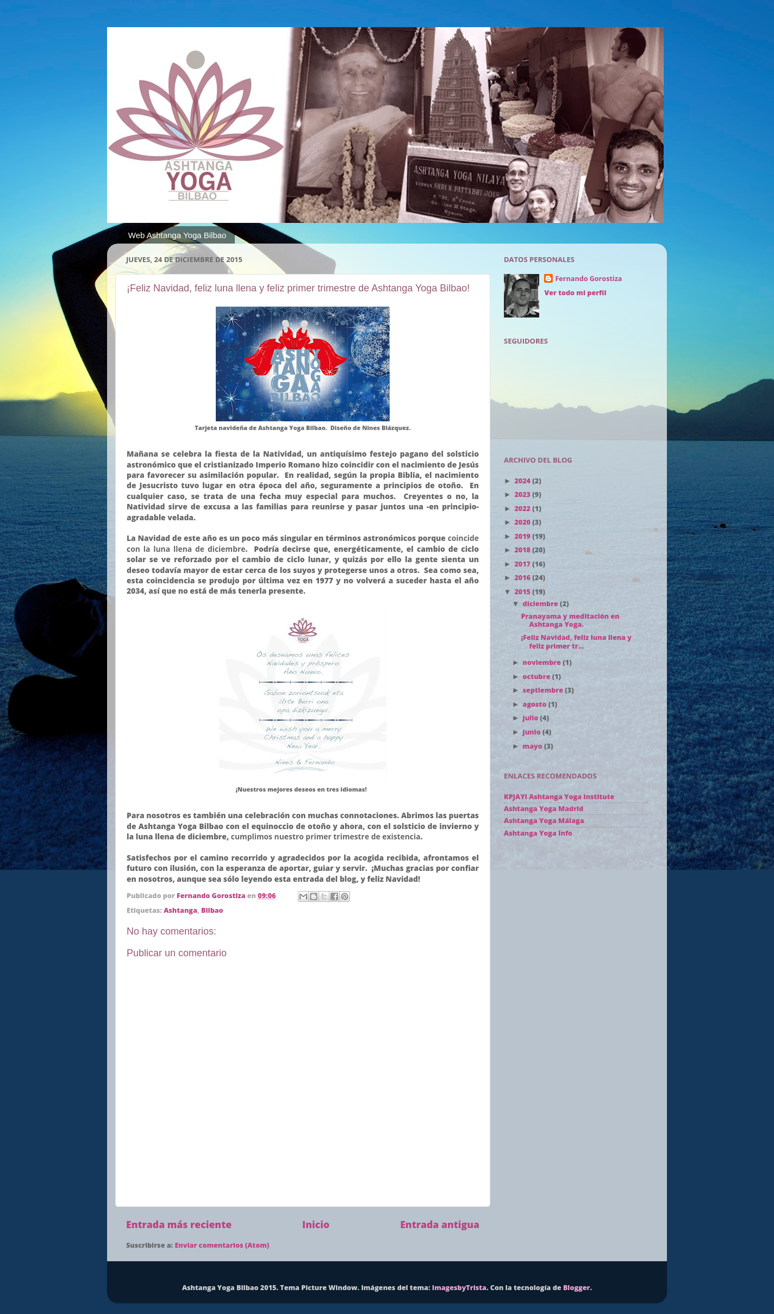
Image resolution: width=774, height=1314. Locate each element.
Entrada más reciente (179, 1224)
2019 (523, 536)
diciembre (541, 603)
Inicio (315, 1224)
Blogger (576, 1287)
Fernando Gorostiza (588, 278)
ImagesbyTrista (459, 1287)
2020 (523, 522)
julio (531, 718)
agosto (535, 704)
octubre (537, 676)
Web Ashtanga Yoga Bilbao (177, 235)
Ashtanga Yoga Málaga (544, 820)
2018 (523, 550)
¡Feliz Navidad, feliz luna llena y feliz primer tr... (576, 641)
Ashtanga (180, 910)
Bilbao (212, 910)
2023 (523, 494)
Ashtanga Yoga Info (538, 833)
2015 (523, 591)
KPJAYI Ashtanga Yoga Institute (559, 796)
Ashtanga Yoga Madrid (543, 808)
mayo (533, 746)
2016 (523, 577)
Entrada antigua (439, 1224)
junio (532, 732)
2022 (523, 508)
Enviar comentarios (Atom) (221, 1245)
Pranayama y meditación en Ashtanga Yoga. (570, 620)
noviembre (543, 662)
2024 (523, 480)
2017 (523, 564)
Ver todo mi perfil (575, 292)
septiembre (544, 690)
